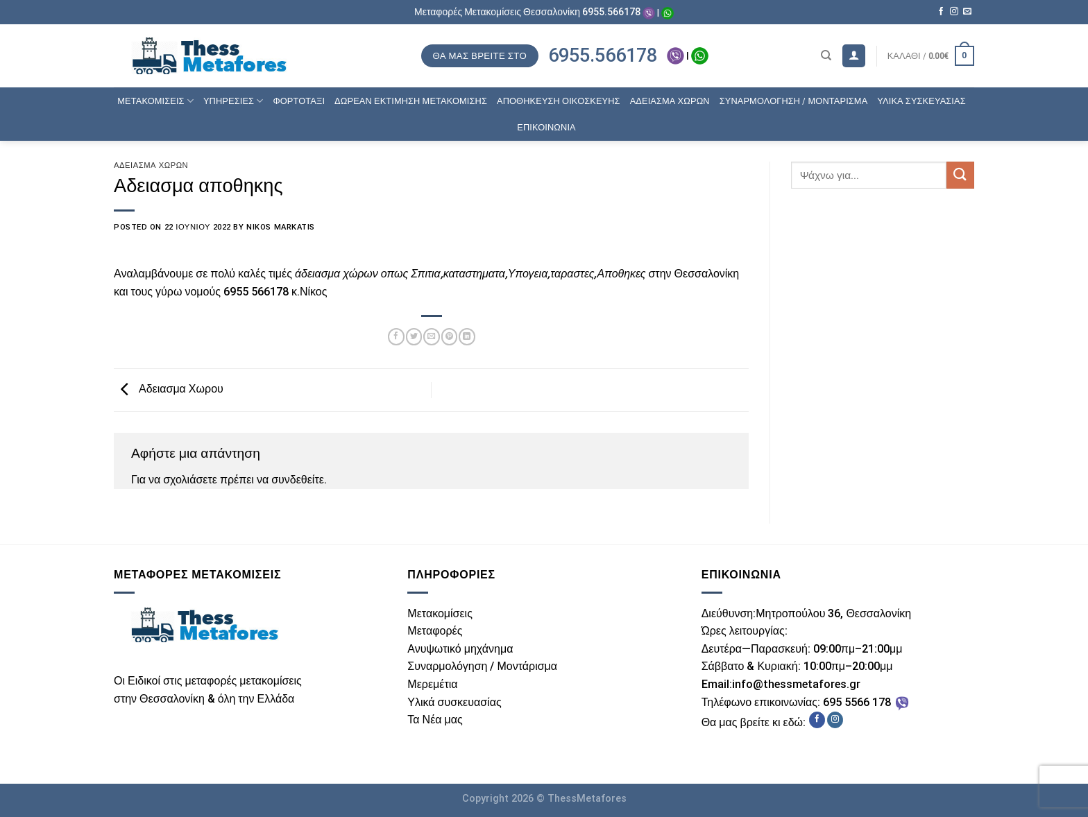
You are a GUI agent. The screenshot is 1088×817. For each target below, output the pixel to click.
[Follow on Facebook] (941, 12)
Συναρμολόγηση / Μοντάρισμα (482, 666)
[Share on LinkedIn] (467, 336)
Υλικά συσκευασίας (454, 702)
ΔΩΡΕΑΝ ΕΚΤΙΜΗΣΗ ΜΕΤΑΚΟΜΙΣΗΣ (410, 101)
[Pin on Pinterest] (449, 336)
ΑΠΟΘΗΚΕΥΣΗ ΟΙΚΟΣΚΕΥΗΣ (558, 101)
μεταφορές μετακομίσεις (243, 680)
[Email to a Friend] (431, 336)
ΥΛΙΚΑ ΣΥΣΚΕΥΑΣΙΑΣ (921, 101)
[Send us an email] (967, 12)
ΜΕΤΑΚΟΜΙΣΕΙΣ (155, 101)
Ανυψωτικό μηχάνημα (460, 648)
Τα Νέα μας (434, 719)
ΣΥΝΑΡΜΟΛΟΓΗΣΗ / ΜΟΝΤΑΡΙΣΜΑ (794, 101)
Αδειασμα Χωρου (168, 389)
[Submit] (960, 175)
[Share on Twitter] (414, 336)
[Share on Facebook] (396, 336)
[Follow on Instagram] (954, 12)
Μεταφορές (434, 630)
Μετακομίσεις (440, 613)
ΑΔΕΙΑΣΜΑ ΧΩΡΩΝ (670, 101)
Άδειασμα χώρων (151, 165)
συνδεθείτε (297, 479)
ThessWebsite (100, 774)
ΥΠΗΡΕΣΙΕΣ (233, 101)
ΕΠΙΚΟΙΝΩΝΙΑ (546, 127)
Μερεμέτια (432, 684)
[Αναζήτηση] (826, 55)
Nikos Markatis (280, 227)
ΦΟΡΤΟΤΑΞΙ (299, 101)
